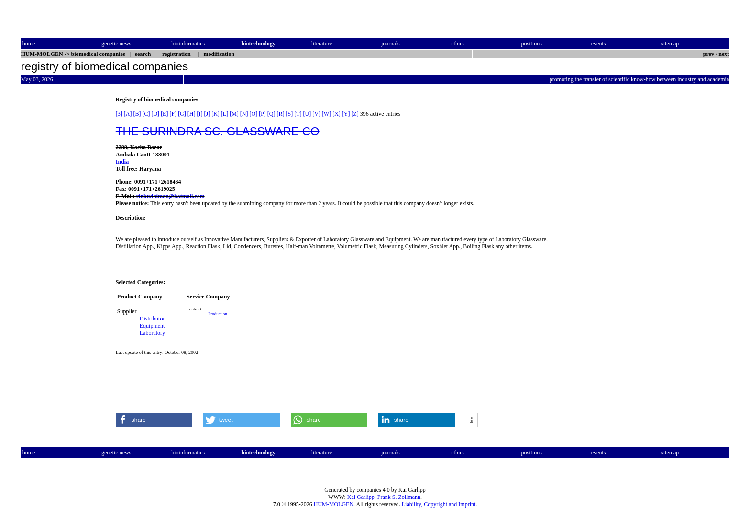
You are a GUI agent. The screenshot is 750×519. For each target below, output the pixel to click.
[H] (192, 113)
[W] (326, 113)
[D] (155, 113)
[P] (262, 113)
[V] (316, 113)
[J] (207, 113)
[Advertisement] (60, 239)
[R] (281, 113)
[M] (234, 113)
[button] (154, 420)
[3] (119, 113)
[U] (307, 113)
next (723, 54)
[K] (215, 113)
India (122, 161)
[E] (164, 113)
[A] (128, 113)
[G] (182, 113)
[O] (253, 113)
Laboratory (152, 333)
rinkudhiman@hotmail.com (170, 196)
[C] (146, 113)
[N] (244, 113)
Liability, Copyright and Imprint (439, 504)
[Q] (271, 113)
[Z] (355, 113)
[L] (224, 113)
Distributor (152, 318)
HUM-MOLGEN (333, 504)
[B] (137, 113)
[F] (172, 113)
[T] (297, 113)
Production (217, 313)
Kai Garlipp (361, 497)
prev (708, 54)
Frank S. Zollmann (398, 497)
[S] (289, 113)
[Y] (346, 113)
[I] (199, 113)
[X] (336, 113)
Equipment (152, 325)
